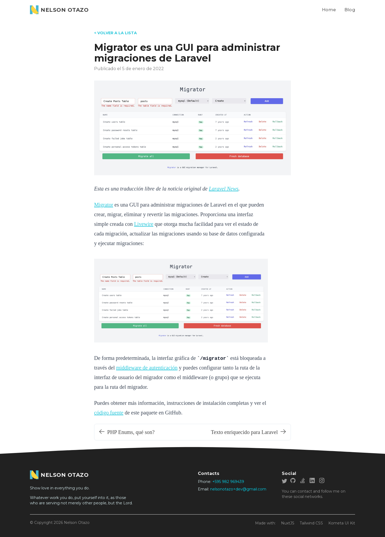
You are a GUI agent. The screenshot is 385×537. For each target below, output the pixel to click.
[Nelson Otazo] (59, 9)
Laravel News (223, 189)
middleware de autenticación (147, 368)
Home (329, 9)
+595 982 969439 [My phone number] (228, 481)
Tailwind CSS (311, 523)
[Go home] (59, 474)
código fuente (108, 413)
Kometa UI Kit (341, 523)
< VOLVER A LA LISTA (115, 33)
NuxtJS (287, 523)
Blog (349, 9)
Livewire (143, 224)
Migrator (103, 205)
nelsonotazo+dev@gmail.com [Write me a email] (238, 489)
